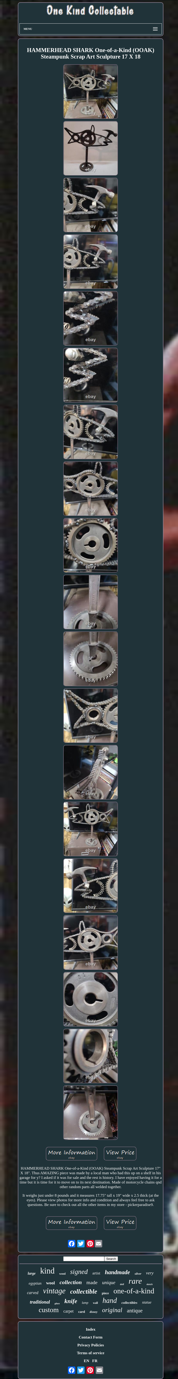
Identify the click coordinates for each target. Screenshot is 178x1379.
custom (49, 1310)
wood (62, 1273)
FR (95, 1361)
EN (86, 1361)
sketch (149, 1284)
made (92, 1282)
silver (138, 1273)
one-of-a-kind (134, 1291)
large (31, 1273)
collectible (83, 1291)
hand (109, 1300)
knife (70, 1301)
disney (94, 1312)
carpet (68, 1311)
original (112, 1310)
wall (95, 1302)
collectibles (129, 1302)
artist (96, 1273)
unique (108, 1282)
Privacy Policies (90, 1345)
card (81, 1312)
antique (135, 1311)
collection (71, 1282)
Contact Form (90, 1337)
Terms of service (90, 1353)
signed (79, 1271)
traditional (40, 1301)
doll (122, 1284)
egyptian (35, 1283)
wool (50, 1282)
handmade (117, 1272)
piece (105, 1293)
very (150, 1272)
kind (47, 1270)
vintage (54, 1291)
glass (57, 1303)
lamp (85, 1302)
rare (135, 1281)
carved (32, 1292)
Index (90, 1329)
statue (147, 1302)
